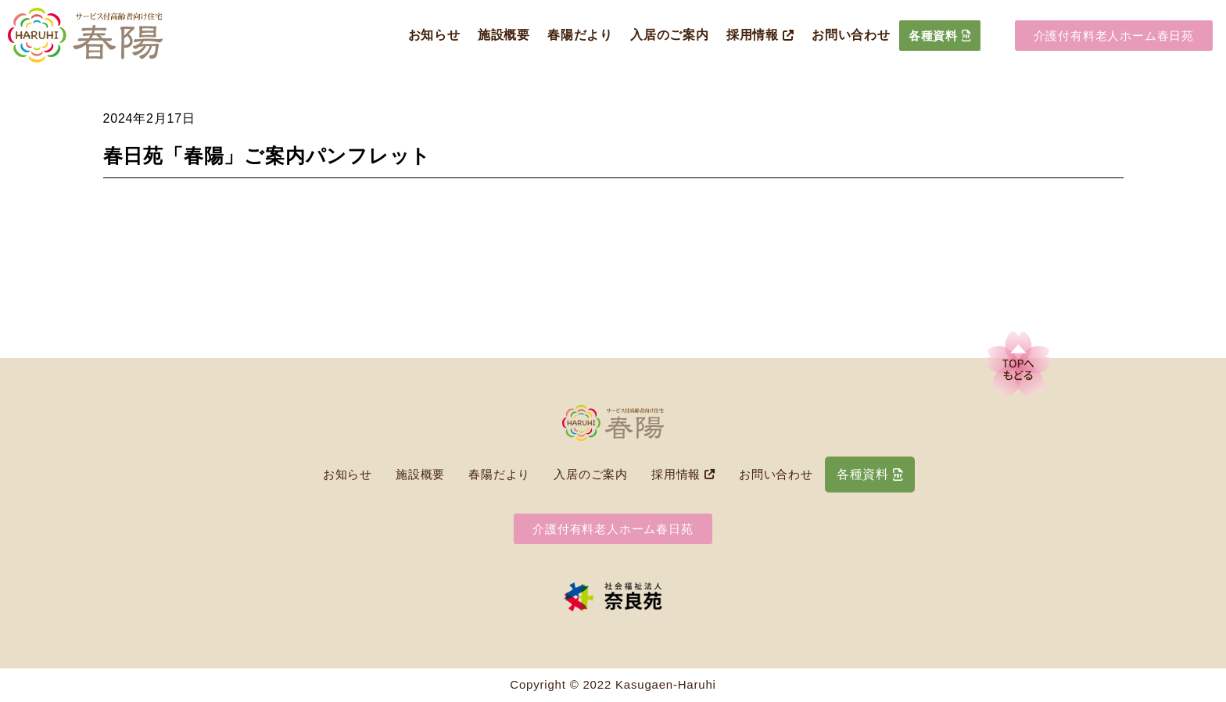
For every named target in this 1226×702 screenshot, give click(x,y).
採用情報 (760, 34)
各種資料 (940, 35)
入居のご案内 (669, 34)
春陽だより (580, 34)
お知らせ (434, 34)
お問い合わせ (851, 34)
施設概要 (504, 34)
